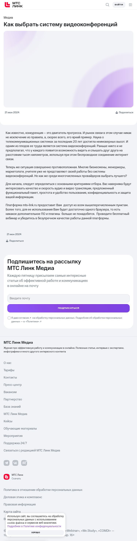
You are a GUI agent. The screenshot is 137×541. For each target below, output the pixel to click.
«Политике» (32, 321)
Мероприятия (13, 436)
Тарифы (9, 370)
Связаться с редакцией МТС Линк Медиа (32, 450)
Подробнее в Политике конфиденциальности (34, 526)
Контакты (10, 377)
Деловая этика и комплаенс (23, 497)
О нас (7, 363)
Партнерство (13, 399)
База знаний (12, 407)
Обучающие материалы (20, 428)
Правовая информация (20, 504)
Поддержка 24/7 (15, 443)
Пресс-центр (13, 385)
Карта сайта (12, 512)
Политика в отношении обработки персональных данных (43, 490)
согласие (23, 318)
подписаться (68, 308)
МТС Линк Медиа (15, 414)
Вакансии (10, 392)
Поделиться (126, 112)
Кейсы (8, 421)
